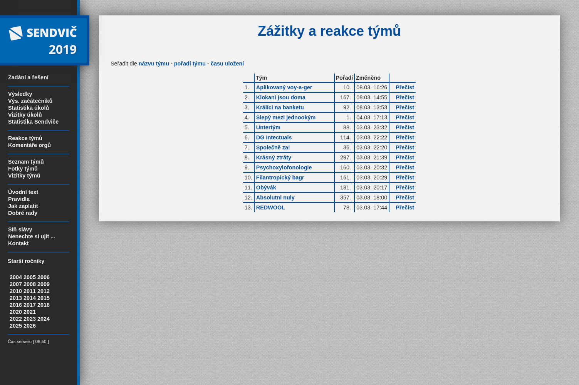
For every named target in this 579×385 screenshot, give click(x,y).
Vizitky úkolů (25, 115)
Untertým (268, 127)
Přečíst (405, 87)
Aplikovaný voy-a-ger (284, 87)
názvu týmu (154, 63)
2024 (43, 319)
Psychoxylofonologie (284, 167)
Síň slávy (20, 229)
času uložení (227, 63)
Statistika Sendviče (33, 122)
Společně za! (273, 147)
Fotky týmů (23, 169)
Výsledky (20, 94)
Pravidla (19, 199)
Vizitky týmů (24, 175)
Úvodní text (23, 192)
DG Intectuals (274, 137)
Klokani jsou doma (280, 97)
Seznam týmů (26, 162)
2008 (29, 284)
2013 (16, 298)
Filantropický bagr (280, 177)
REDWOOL (270, 207)
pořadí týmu (190, 63)
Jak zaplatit (23, 206)
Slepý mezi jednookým (286, 117)
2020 (16, 312)
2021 (29, 312)
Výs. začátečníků (30, 101)
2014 (29, 298)
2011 (29, 291)
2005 (29, 277)
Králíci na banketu (280, 107)
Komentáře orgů (29, 145)
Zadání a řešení (28, 77)
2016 (16, 305)
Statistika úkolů (28, 108)
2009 (43, 284)
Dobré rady (22, 213)
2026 (29, 326)
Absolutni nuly (275, 197)
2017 (29, 305)
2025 (16, 326)
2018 (43, 305)
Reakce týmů (25, 138)
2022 (16, 319)
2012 (43, 291)
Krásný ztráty (273, 157)
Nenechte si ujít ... (31, 236)
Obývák (266, 187)
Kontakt (18, 243)
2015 (43, 298)
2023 (29, 319)
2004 (16, 277)
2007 (16, 284)
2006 (43, 277)
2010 (16, 291)
